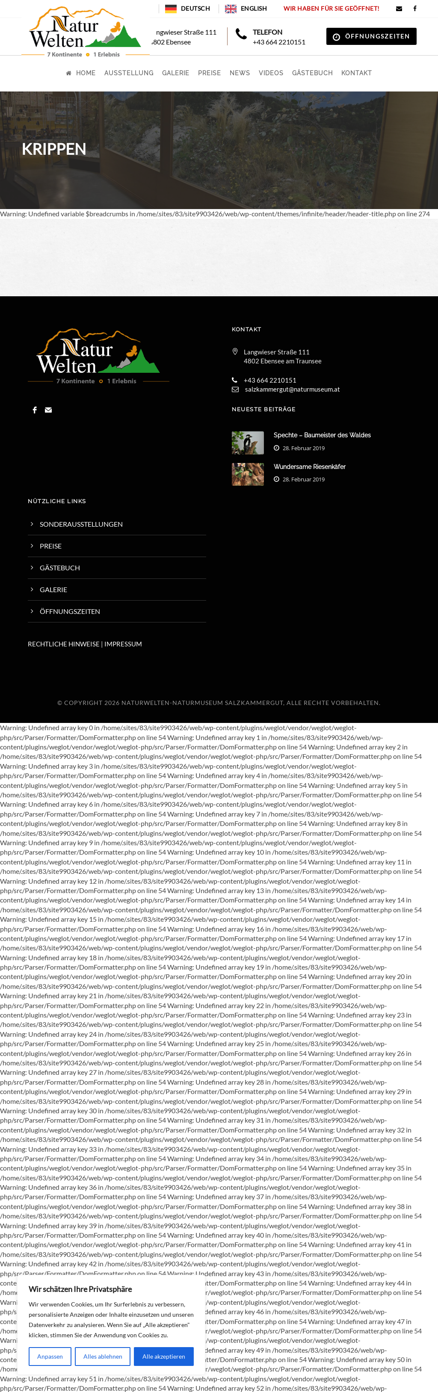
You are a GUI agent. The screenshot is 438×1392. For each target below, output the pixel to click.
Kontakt (356, 73)
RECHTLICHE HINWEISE (64, 644)
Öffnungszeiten (377, 36)
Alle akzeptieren (163, 1356)
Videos (271, 73)
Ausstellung (129, 73)
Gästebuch (312, 73)
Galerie (175, 73)
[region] (111, 1325)
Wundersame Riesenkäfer (310, 466)
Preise (209, 73)
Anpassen (50, 1356)
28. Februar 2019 (304, 448)
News (240, 73)
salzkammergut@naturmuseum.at (292, 389)
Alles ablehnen (102, 1356)
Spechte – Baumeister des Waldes (322, 435)
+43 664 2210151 (279, 42)
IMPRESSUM (123, 644)
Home (81, 73)
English (254, 8)
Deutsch (195, 8)
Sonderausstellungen (81, 524)
